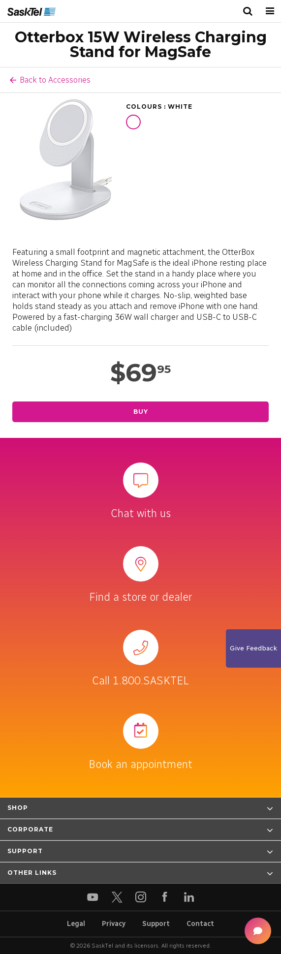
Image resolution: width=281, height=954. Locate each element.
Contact (200, 924)
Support (156, 924)
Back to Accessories (55, 80)
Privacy (113, 924)
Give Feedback (253, 648)
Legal (76, 924)
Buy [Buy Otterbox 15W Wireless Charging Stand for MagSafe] (140, 411)
